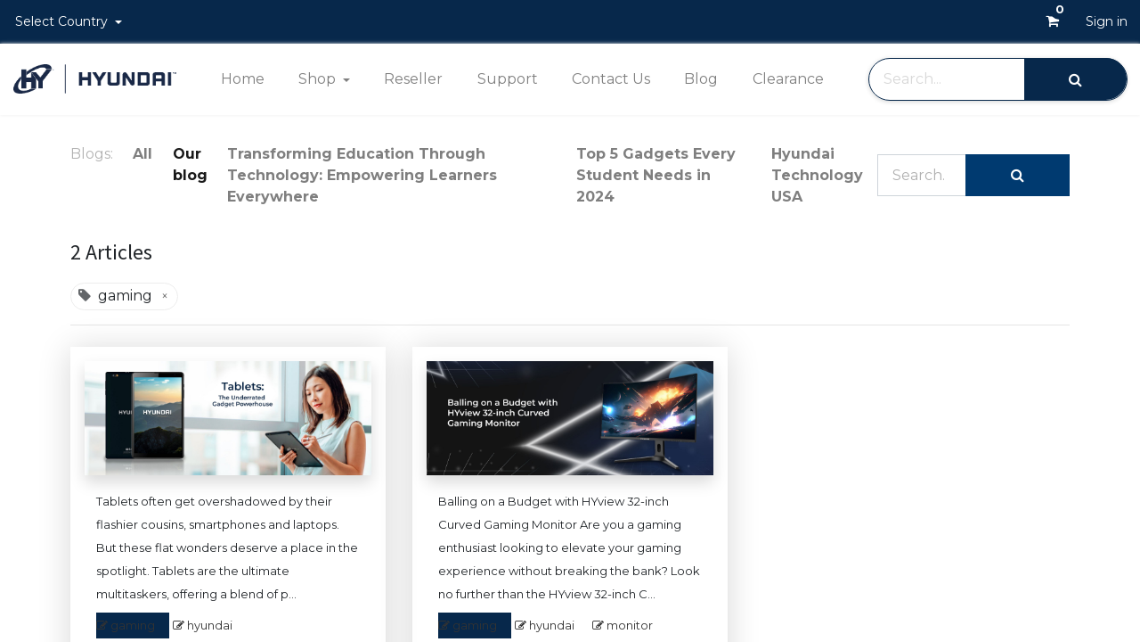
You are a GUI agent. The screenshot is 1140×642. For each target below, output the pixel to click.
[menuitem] (241, 79)
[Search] (1075, 79)
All (142, 153)
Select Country (63, 21)
